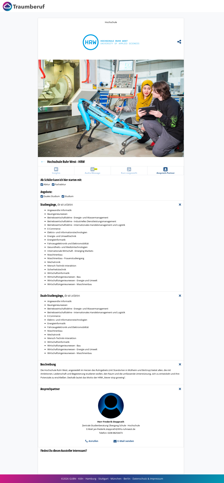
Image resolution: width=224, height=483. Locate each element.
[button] (74, 108)
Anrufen (91, 441)
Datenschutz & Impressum (148, 478)
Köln (80, 478)
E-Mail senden (123, 441)
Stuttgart (103, 478)
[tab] (111, 205)
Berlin (127, 478)
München (116, 478)
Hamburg (90, 478)
